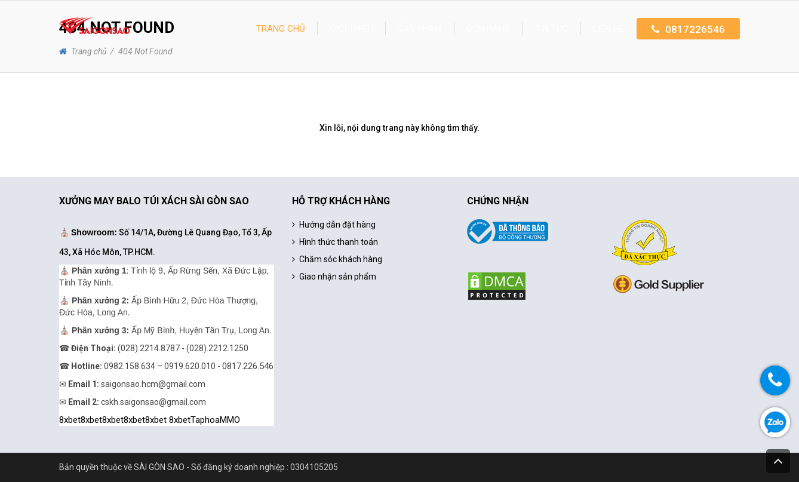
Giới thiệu (351, 28)
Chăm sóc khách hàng (340, 259)
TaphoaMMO (215, 420)
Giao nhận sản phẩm (337, 276)
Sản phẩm (420, 28)
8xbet (70, 420)
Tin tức (551, 28)
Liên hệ (609, 28)
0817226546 (695, 29)
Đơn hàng (488, 28)
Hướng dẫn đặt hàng (337, 224)
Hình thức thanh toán (338, 242)
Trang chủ (280, 28)
